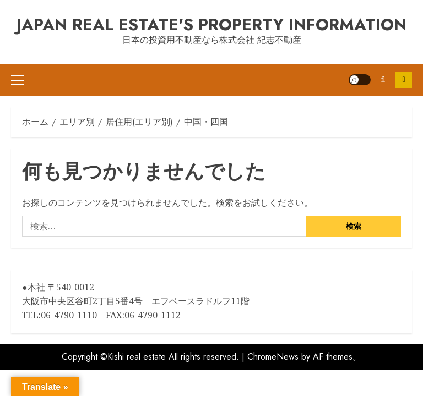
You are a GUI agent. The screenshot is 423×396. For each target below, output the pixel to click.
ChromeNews (273, 346)
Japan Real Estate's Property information (211, 24)
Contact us (403, 74)
